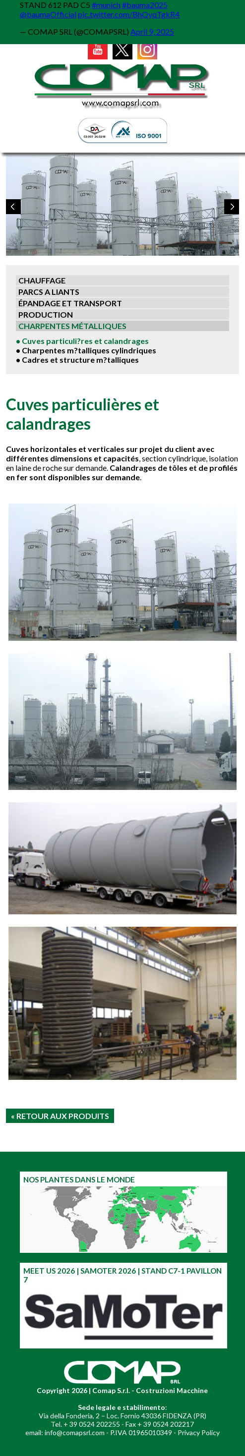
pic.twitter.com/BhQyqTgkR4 (129, 14)
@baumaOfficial (48, 14)
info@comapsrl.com (75, 1432)
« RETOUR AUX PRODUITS (60, 1115)
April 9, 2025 (152, 31)
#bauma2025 (145, 4)
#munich (106, 4)
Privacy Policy (199, 1432)
